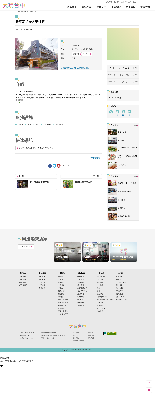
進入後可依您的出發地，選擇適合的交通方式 (34, 148)
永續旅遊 (61, 279)
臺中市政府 (77, 326)
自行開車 (100, 279)
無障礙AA (112, 333)
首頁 (18, 11)
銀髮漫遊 (61, 297)
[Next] (56, 54)
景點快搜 (42, 282)
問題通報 (96, 158)
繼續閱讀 (19, 100)
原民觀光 (61, 308)
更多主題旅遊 (63, 311)
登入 (134, 2)
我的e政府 (104, 333)
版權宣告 (91, 335)
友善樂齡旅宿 (82, 288)
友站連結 (119, 294)
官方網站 (77, 54)
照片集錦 (119, 288)
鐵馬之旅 (61, 291)
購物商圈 (81, 302)
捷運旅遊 (61, 294)
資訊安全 (76, 335)
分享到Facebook (50, 166)
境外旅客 (124, 2)
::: (104, 2)
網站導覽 (109, 2)
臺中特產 (81, 299)
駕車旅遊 (100, 305)
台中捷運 (100, 285)
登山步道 (61, 288)
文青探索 (61, 285)
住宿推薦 (81, 276)
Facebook (87, 54)
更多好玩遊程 (63, 314)
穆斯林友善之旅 (63, 305)
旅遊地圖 (42, 285)
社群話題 (22, 282)
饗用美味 (81, 297)
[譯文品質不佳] (1, 364)
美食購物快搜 (82, 291)
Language (145, 2)
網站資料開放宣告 (79, 341)
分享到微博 (59, 166)
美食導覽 (81, 279)
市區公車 (100, 302)
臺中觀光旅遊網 (14, 5)
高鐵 (98, 291)
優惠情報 (81, 305)
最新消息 (22, 279)
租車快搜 (100, 311)
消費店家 (33, 11)
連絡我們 (91, 338)
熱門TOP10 (43, 279)
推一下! (54, 166)
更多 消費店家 (26, 246)
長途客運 (100, 294)
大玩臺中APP (121, 282)
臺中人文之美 (63, 299)
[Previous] (17, 54)
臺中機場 (100, 282)
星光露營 (81, 285)
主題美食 (81, 294)
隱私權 (90, 333)
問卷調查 (119, 291)
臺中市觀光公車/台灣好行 (106, 299)
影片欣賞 (119, 285)
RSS (138, 2)
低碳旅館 (81, 282)
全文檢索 (116, 2)
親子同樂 (61, 282)
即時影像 (42, 276)
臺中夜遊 (61, 276)
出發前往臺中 (102, 276)
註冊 (129, 2)
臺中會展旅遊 (63, 302)
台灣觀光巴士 (102, 297)
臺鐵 (98, 288)
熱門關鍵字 (23, 285)
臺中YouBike (101, 308)
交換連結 (76, 338)
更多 (135, 125)
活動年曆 (22, 276)
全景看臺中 (43, 288)
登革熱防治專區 (122, 299)
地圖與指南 (120, 276)
